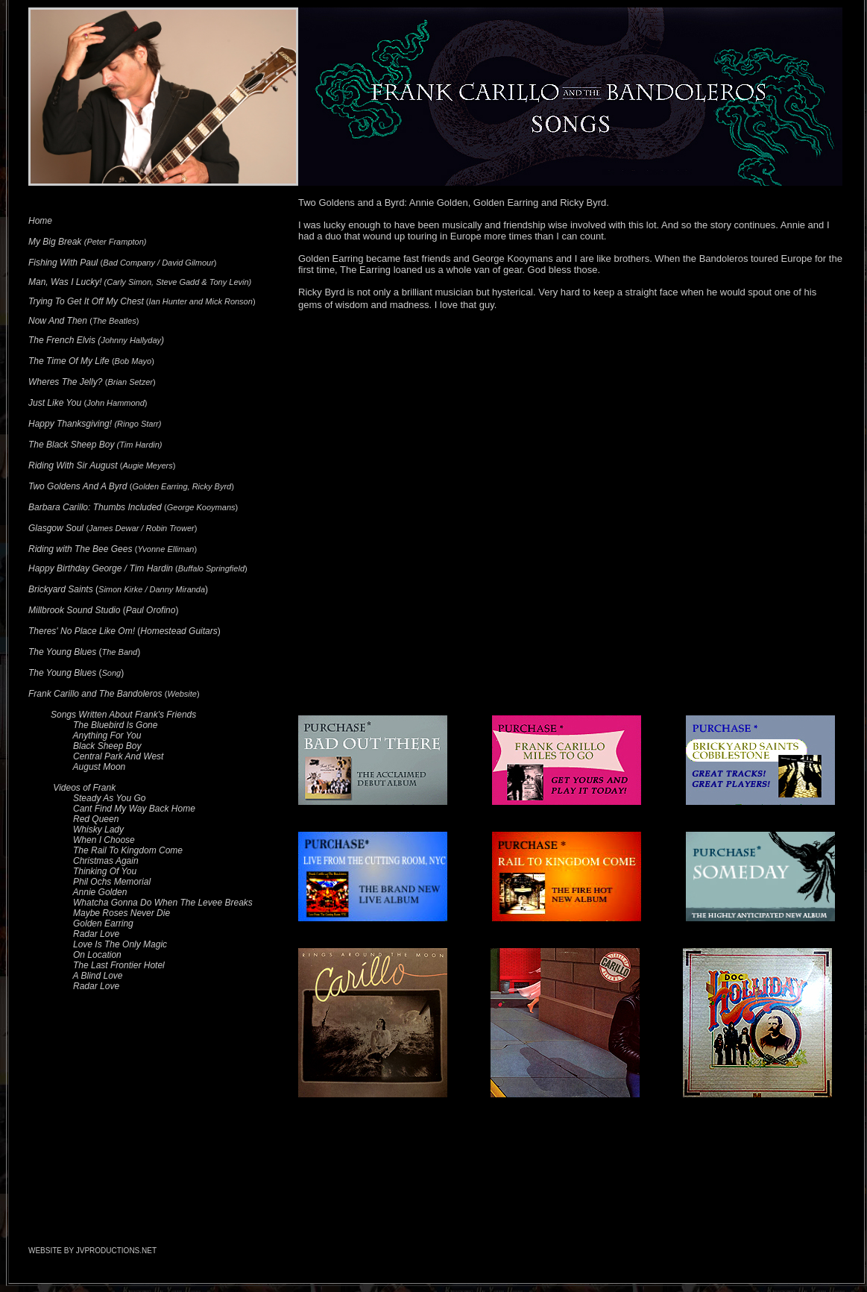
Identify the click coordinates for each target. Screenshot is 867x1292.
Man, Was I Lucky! (64, 282)
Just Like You (54, 403)
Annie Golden (100, 892)
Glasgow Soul (55, 528)
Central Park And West (118, 756)
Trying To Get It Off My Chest (86, 301)
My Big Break (54, 241)
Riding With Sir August (73, 465)
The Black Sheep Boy (71, 444)
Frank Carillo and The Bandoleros (95, 694)
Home (40, 221)
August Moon (99, 767)
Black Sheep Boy (107, 746)
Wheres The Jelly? (65, 382)
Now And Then (57, 321)
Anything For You (107, 735)
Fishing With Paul (63, 262)
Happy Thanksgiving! (70, 423)
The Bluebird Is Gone (115, 725)
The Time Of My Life (69, 361)
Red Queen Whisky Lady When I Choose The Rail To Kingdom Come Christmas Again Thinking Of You (105, 845)
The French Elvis (61, 340)
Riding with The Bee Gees (80, 549)
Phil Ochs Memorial (112, 882)
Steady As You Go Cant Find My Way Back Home (111, 803)
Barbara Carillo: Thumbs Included (95, 507)
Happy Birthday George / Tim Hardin (100, 568)
